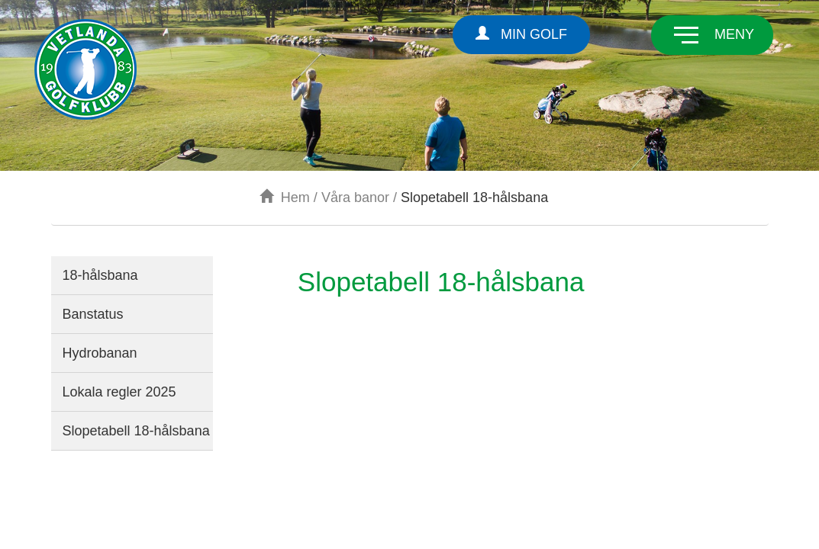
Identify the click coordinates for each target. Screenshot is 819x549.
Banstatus (93, 314)
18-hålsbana (100, 275)
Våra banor (355, 197)
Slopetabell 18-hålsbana (136, 430)
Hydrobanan (100, 353)
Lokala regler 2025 (119, 392)
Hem (285, 197)
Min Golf (521, 34)
